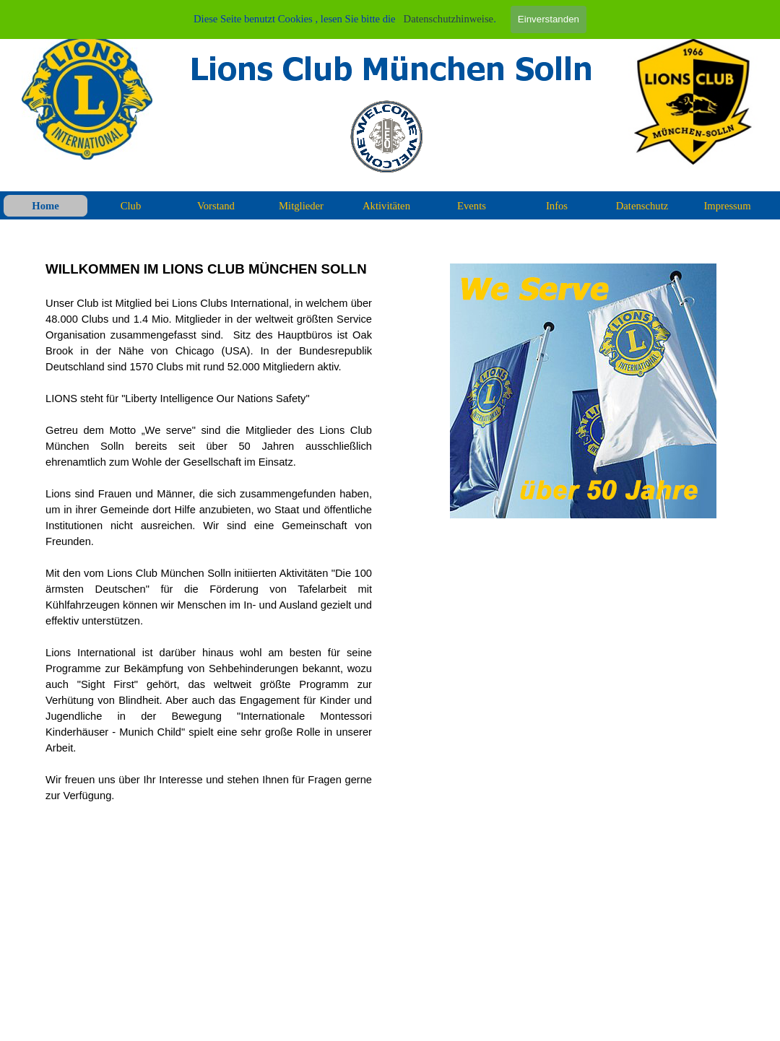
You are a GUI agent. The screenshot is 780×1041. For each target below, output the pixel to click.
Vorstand (216, 206)
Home (45, 206)
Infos (557, 206)
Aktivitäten (386, 206)
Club (131, 206)
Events (471, 206)
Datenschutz (642, 206)
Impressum (726, 206)
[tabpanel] (209, 531)
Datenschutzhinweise (449, 19)
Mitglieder (301, 206)
